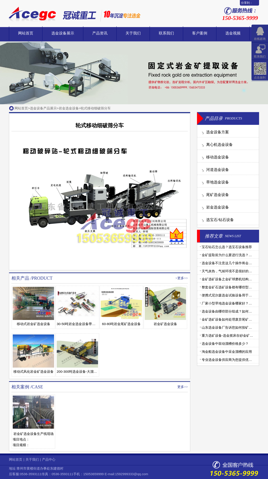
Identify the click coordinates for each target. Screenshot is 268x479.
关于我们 (133, 33)
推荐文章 (214, 236)
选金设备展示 (62, 33)
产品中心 (48, 459)
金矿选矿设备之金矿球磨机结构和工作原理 (233, 279)
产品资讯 (99, 33)
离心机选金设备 (219, 145)
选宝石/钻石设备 (220, 220)
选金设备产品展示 (43, 108)
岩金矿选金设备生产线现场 (33, 434)
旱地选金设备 (217, 182)
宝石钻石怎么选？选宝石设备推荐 (227, 247)
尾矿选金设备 (217, 195)
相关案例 (20, 386)
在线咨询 (260, 38)
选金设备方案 (217, 132)
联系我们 (166, 33)
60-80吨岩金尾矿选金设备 (121, 324)
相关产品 (20, 278)
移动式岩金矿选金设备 (33, 324)
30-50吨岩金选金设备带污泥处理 (81, 324)
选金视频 (233, 33)
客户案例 (199, 33)
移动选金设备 (217, 157)
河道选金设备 (217, 170)
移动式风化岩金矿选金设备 (33, 371)
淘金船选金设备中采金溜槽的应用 (227, 351)
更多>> (182, 278)
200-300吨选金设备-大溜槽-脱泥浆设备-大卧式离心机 (96, 371)
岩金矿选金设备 (165, 324)
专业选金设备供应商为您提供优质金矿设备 (233, 360)
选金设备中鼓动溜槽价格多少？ (225, 343)
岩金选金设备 (69, 108)
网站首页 (25, 33)
